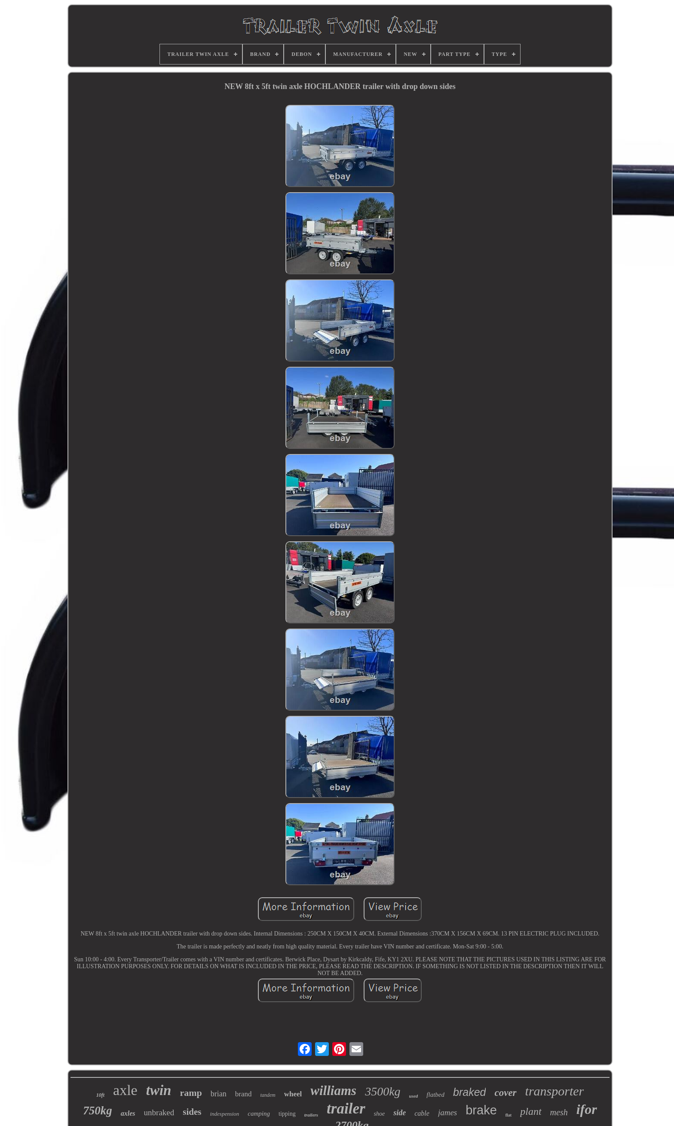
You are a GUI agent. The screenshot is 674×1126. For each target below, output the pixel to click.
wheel (293, 1094)
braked (469, 1092)
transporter (554, 1091)
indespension (224, 1114)
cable (421, 1113)
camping (259, 1113)
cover (505, 1092)
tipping (287, 1114)
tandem (267, 1095)
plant (530, 1111)
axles (128, 1113)
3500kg (382, 1091)
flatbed (435, 1094)
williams (333, 1090)
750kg (97, 1110)
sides (192, 1112)
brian (219, 1093)
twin (159, 1090)
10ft (100, 1095)
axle (125, 1090)
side (399, 1112)
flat (509, 1115)
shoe (379, 1114)
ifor (586, 1109)
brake (481, 1110)
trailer (346, 1108)
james (447, 1112)
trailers (311, 1114)
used (413, 1095)
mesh (559, 1112)
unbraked (159, 1112)
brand (243, 1094)
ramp (191, 1092)
